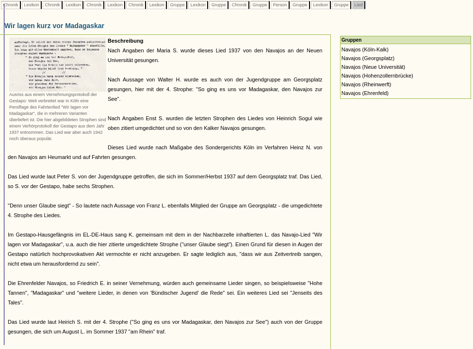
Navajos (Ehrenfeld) (365, 93)
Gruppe (177, 4)
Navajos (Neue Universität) (373, 67)
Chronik (10, 4)
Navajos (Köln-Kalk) (365, 49)
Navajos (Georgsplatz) (368, 58)
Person (280, 4)
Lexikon (31, 4)
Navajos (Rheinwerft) (366, 84)
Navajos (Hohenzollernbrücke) (377, 76)
